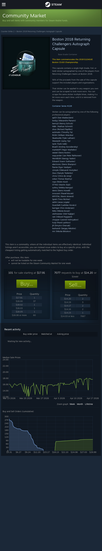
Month (80, 404)
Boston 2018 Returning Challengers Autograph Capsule (39, 31)
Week (72, 404)
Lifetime (89, 404)
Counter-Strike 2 (7, 31)
